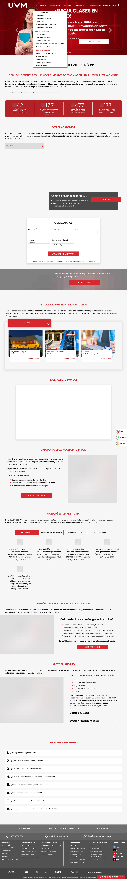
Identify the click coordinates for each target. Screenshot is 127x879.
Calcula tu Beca (94, 713)
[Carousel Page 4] (67, 52)
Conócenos (75, 843)
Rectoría (73, 845)
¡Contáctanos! (63, 223)
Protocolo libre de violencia (99, 860)
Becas (114, 5)
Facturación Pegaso (96, 851)
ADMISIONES (24, 828)
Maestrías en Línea (27, 854)
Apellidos (56, 229)
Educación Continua (49, 843)
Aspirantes (67, 5)
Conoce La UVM (55, 5)
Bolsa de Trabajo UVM (97, 857)
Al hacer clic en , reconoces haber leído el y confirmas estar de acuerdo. (64, 261)
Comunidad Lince (95, 5)
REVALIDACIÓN (102, 828)
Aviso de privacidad (94, 872)
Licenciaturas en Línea (28, 848)
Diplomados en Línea (28, 851)
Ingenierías (5, 854)
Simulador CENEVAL (77, 863)
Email (77, 229)
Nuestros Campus (80, 5)
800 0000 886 (17, 836)
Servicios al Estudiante (98, 843)
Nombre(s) (33, 229)
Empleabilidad (27, 532)
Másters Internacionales (29, 857)
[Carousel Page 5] (70, 52)
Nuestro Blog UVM (76, 854)
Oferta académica (40, 5)
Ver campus (32, 358)
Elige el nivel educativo (61, 240)
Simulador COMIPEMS (77, 860)
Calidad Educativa (75, 532)
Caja (91, 845)
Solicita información (58, 836)
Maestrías (4, 856)
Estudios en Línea (28, 843)
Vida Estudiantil (100, 532)
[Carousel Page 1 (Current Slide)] (57, 52)
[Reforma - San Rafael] (62, 343)
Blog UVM (106, 5)
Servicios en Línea (95, 854)
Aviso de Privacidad (73, 261)
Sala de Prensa (75, 857)
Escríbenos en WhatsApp (100, 836)
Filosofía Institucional (77, 848)
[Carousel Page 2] (60, 52)
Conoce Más (84, 282)
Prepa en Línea (26, 845)
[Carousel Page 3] (63, 52)
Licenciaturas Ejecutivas (9, 859)
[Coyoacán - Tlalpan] (26, 343)
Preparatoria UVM (7, 848)
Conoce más (106, 199)
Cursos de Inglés (47, 848)
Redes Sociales (119, 843)
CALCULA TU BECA (36, 495)
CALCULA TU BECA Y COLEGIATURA (63, 828)
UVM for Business (47, 854)
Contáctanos (92, 647)
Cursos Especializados (48, 851)
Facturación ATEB (95, 848)
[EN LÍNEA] (98, 343)
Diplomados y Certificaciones (51, 845)
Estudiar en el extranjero (51, 532)
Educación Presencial (5, 844)
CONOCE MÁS (94, 41)
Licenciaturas (6, 851)
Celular (31, 240)
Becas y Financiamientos (94, 720)
